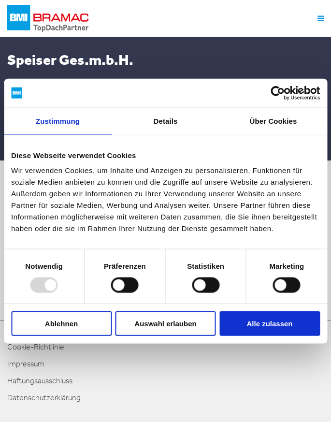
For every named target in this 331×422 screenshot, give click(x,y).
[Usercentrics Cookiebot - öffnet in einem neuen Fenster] (277, 93)
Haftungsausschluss (39, 380)
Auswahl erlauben (165, 324)
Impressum (25, 363)
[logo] (47, 18)
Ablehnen (61, 324)
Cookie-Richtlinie (35, 346)
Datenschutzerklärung (44, 397)
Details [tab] (166, 120)
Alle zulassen (269, 324)
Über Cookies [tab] (273, 120)
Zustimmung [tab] (58, 120)
